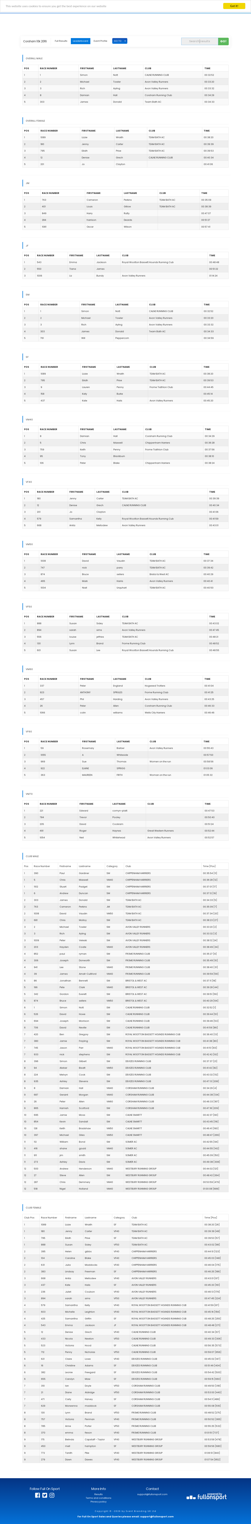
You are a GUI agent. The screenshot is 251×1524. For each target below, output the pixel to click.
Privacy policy (99, 1501)
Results (98, 1494)
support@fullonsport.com (152, 1494)
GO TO (117, 40)
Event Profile (100, 40)
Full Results (61, 40)
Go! (223, 41)
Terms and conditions (98, 1498)
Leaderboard (80, 40)
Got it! (234, 6)
